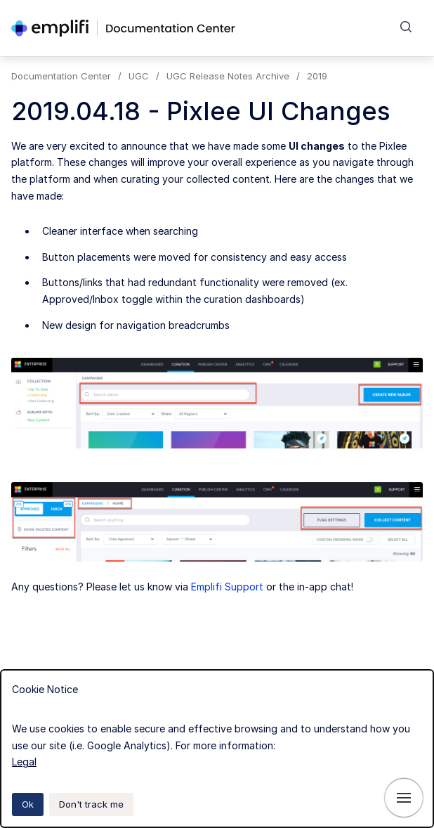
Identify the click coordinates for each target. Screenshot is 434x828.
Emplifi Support (227, 587)
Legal (24, 762)
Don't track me (91, 804)
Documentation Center (61, 76)
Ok (28, 804)
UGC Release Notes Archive (227, 76)
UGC (139, 76)
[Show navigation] (404, 798)
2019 (317, 76)
